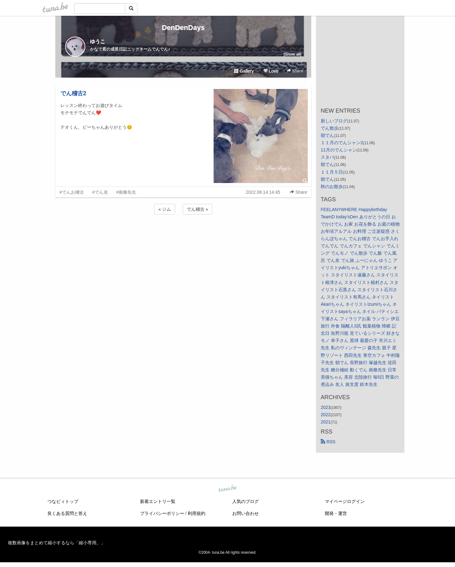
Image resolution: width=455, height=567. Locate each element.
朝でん (327, 135)
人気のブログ (245, 501)
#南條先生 (126, 192)
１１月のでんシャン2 (342, 142)
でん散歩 (329, 128)
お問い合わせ (245, 513)
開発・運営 (336, 513)
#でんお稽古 (71, 192)
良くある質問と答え (67, 513)
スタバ (327, 157)
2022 (326, 414)
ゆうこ (97, 41)
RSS (328, 441)
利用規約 (196, 513)
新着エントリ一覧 (157, 501)
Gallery (244, 71)
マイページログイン (345, 501)
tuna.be (227, 488)
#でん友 (100, 192)
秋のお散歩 (332, 186)
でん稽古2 (73, 93)
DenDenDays (183, 28)
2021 (326, 421)
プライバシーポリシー (162, 513)
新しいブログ (334, 120)
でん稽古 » (197, 209)
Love (270, 71)
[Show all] (292, 54)
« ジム (164, 209)
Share (295, 70)
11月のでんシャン (339, 149)
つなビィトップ (62, 501)
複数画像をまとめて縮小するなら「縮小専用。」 (56, 542)
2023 (326, 407)
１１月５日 (332, 171)
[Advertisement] (183, 233)
